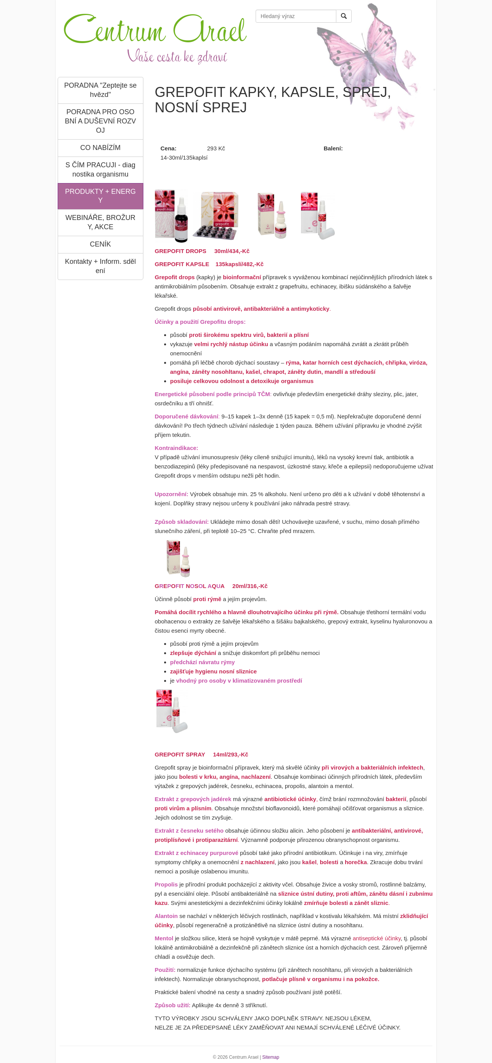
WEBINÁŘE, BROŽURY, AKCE (100, 222)
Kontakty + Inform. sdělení (100, 266)
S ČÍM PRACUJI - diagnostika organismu (100, 169)
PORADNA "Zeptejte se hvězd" (100, 90)
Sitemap (270, 1057)
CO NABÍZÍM (100, 148)
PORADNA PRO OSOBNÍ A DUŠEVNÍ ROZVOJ (100, 121)
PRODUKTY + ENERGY (100, 196)
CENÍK (100, 244)
